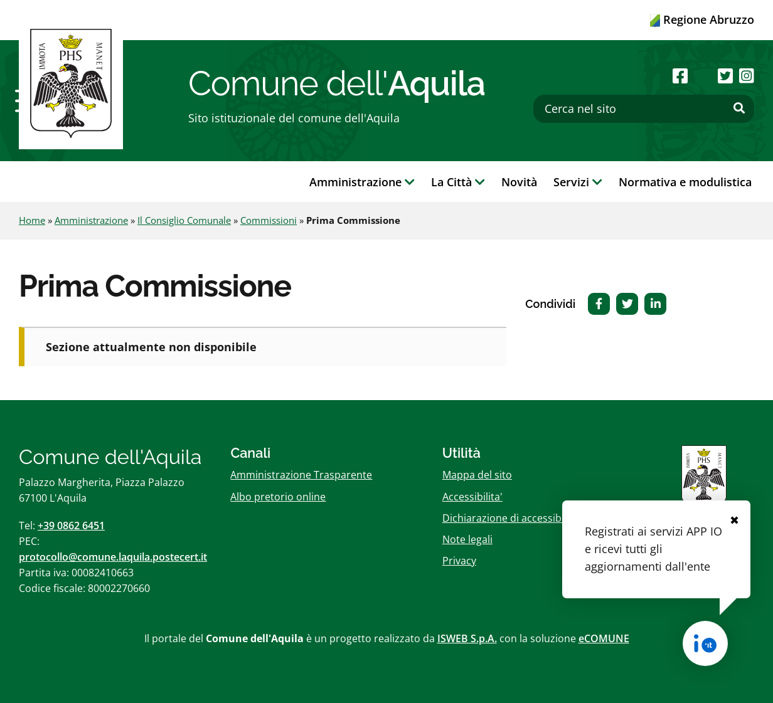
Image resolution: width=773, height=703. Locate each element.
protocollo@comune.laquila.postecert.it (113, 557)
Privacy (459, 561)
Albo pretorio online (278, 497)
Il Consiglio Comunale (184, 220)
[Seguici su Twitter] (725, 75)
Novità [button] (519, 181)
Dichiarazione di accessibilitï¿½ (514, 518)
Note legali (467, 539)
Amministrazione (91, 220)
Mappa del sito (477, 475)
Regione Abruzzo (702, 19)
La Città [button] (458, 181)
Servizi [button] (577, 181)
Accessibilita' (472, 497)
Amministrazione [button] (362, 181)
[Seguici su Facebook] (680, 75)
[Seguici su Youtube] (702, 75)
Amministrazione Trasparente (301, 475)
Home (32, 220)
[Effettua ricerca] (739, 108)
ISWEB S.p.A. (467, 638)
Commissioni (268, 220)
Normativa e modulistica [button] (685, 181)
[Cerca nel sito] (643, 109)
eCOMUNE (603, 638)
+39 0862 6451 (71, 525)
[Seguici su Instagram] (746, 75)
